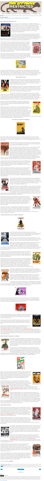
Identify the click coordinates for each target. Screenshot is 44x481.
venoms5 (6, 475)
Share (2, 466)
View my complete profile (3, 480)
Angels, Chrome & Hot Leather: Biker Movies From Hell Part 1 (15, 18)
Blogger (22, 472)
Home (20, 469)
